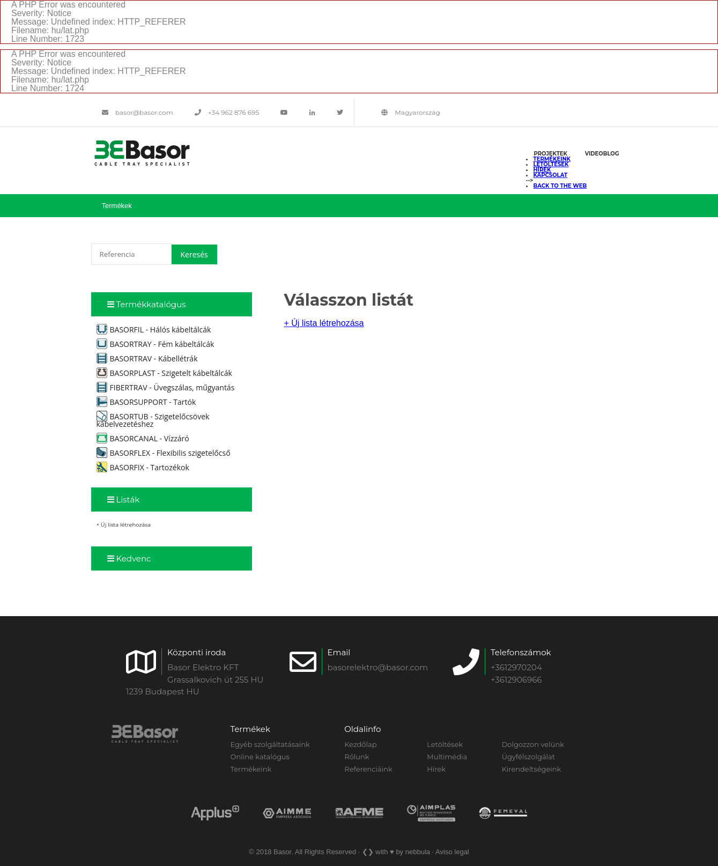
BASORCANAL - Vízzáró (143, 438)
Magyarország (410, 112)
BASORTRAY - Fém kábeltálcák (155, 344)
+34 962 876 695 (227, 112)
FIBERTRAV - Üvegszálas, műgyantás (166, 387)
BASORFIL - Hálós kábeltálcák (154, 329)
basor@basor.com (137, 112)
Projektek (550, 153)
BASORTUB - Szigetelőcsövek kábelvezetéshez (153, 420)
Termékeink (552, 159)
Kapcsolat (551, 175)
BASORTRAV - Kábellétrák (147, 358)
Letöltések (551, 164)
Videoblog (602, 153)
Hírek (542, 169)
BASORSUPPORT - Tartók (146, 402)
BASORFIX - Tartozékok (143, 467)
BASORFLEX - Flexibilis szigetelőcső (164, 453)
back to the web (560, 185)
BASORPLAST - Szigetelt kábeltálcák (164, 373)
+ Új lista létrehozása (124, 524)
